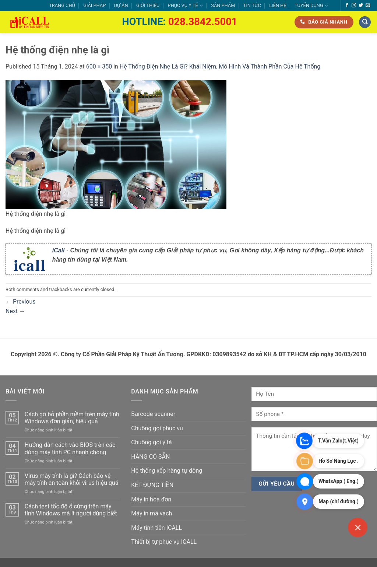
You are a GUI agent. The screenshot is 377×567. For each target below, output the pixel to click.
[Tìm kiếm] (365, 22)
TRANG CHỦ (62, 5)
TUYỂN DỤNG (311, 5)
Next (15, 311)
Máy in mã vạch (151, 513)
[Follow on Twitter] (361, 5)
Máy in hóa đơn (151, 499)
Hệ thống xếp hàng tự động (166, 470)
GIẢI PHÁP (94, 5)
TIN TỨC (252, 5)
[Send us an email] (368, 5)
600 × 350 (99, 66)
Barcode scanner (153, 413)
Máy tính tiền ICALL (156, 527)
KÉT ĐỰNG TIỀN (152, 485)
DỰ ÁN (121, 5)
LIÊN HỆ (277, 5)
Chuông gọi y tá (151, 442)
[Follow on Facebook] (347, 5)
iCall (58, 250)
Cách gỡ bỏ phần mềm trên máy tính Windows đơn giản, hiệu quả (72, 418)
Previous (21, 301)
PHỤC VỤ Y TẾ (185, 5)
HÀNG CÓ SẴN (150, 456)
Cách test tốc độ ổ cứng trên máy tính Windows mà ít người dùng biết (71, 510)
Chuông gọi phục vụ (157, 428)
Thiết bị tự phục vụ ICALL (164, 541)
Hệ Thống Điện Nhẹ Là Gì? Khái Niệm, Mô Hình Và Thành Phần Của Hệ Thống (220, 66)
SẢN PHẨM (223, 5)
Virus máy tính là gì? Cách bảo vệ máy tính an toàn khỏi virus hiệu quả (72, 479)
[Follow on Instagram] (354, 5)
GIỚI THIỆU (147, 5)
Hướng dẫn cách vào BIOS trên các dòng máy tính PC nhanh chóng (70, 448)
